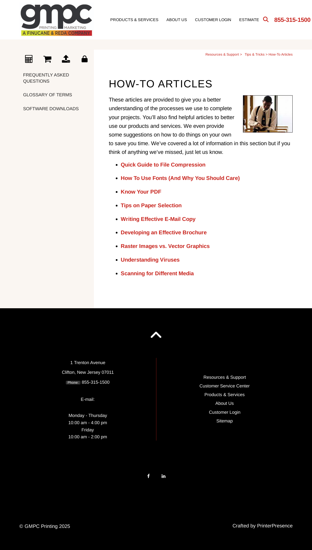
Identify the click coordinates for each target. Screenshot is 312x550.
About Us (176, 20)
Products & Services (134, 20)
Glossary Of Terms (47, 94)
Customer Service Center (224, 385)
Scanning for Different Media (157, 273)
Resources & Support (222, 54)
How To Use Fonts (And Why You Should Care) (180, 178)
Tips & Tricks (255, 54)
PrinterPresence (275, 525)
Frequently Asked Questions (46, 78)
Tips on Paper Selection (151, 205)
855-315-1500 (292, 19)
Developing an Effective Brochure (164, 232)
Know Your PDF (141, 192)
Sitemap (224, 420)
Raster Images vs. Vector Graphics (165, 246)
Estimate (249, 20)
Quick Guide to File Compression (163, 165)
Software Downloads (51, 108)
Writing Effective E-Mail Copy (158, 219)
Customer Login (213, 20)
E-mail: (88, 399)
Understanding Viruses (150, 260)
